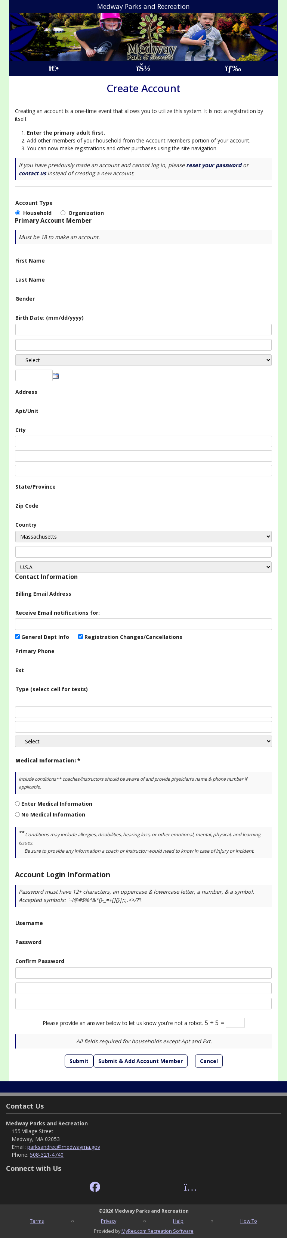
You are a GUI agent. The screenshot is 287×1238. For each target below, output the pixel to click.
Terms (37, 1220)
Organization (86, 212)
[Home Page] (54, 68)
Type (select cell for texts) (51, 689)
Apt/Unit (26, 410)
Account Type (34, 202)
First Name (30, 260)
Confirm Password (39, 961)
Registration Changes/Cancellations (133, 636)
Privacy (108, 1220)
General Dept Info (45, 636)
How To (248, 1220)
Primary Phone (35, 651)
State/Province (35, 486)
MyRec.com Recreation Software (157, 1231)
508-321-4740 (47, 1154)
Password (28, 942)
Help (178, 1220)
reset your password (213, 165)
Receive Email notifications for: (57, 612)
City (20, 429)
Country (26, 524)
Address (26, 391)
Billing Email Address (43, 593)
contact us (32, 173)
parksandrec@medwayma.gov (63, 1146)
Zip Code (26, 505)
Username (29, 923)
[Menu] (233, 68)
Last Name (30, 279)
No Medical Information (53, 814)
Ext (19, 670)
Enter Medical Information (56, 803)
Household (39, 212)
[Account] (143, 68)
